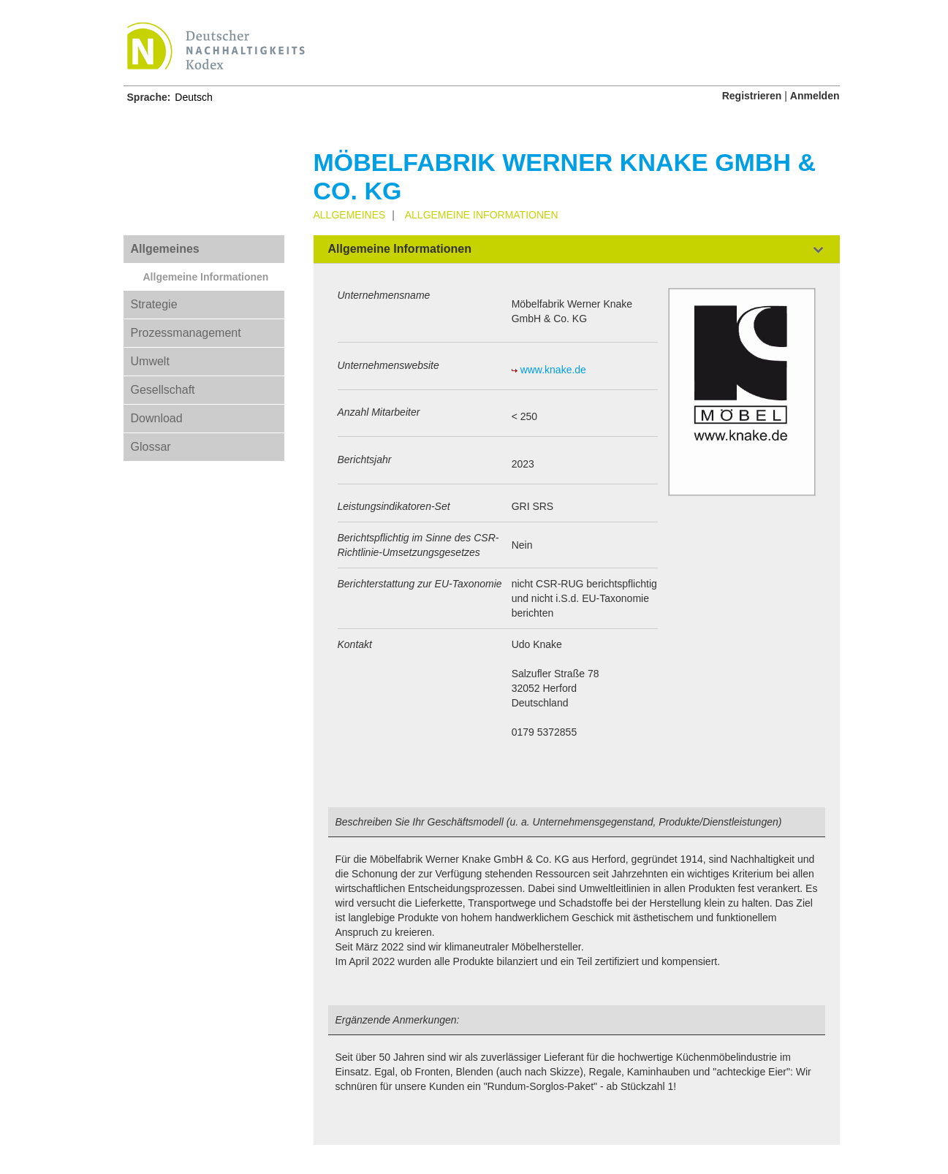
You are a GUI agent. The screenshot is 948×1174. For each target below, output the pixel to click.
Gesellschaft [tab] (163, 390)
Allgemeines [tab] (165, 249)
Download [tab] (157, 418)
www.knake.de (553, 370)
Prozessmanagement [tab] (186, 333)
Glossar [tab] (151, 447)
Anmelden (815, 96)
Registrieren (752, 96)
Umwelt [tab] (150, 361)
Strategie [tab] (154, 304)
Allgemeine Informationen (206, 277)
